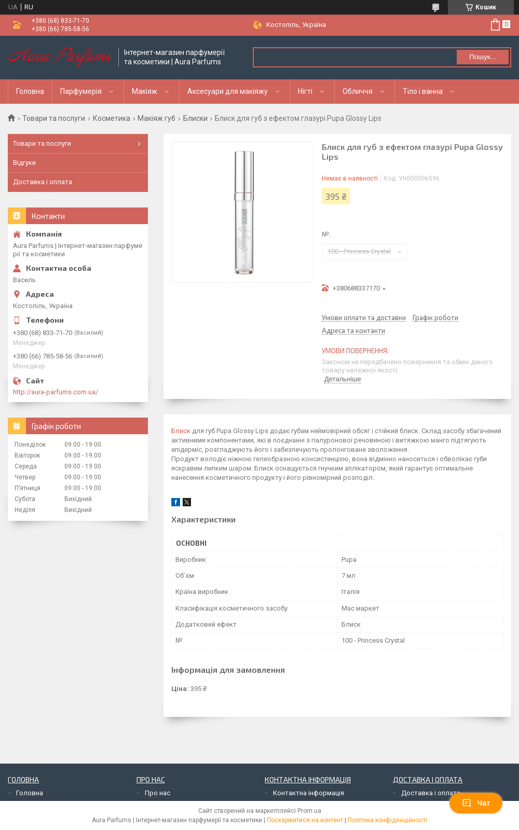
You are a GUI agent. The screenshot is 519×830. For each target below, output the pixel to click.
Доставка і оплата (42, 182)
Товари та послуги (53, 118)
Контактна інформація (308, 793)
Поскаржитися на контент (305, 820)
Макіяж (144, 91)
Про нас (157, 793)
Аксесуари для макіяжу (227, 91)
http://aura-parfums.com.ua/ (55, 392)
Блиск (180, 431)
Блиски (195, 118)
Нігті (305, 91)
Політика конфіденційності (387, 820)
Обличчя (358, 91)
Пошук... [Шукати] (482, 57)
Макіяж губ (156, 118)
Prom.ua (309, 810)
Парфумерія (81, 91)
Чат (476, 803)
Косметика (111, 118)
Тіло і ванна (423, 91)
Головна (30, 91)
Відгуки (24, 163)
